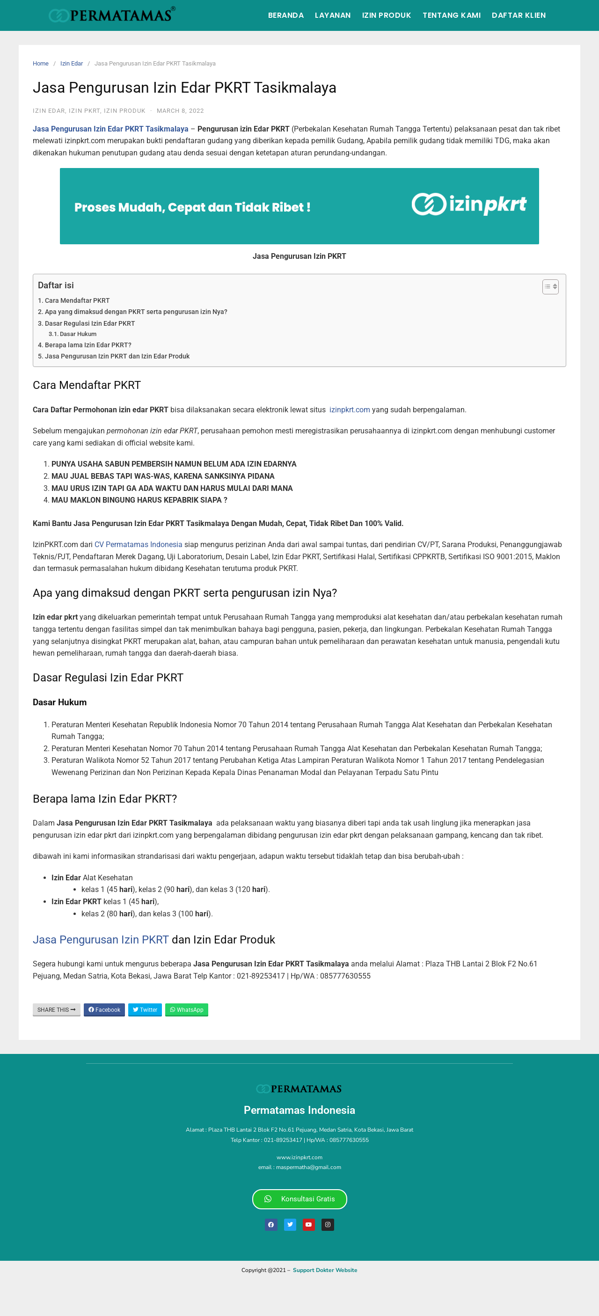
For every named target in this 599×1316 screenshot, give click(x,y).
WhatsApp (187, 1010)
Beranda (286, 15)
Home (41, 63)
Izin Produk (387, 15)
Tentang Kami (452, 15)
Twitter (145, 1010)
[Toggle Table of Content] (545, 287)
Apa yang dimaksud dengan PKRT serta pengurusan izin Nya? (136, 312)
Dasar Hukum (78, 333)
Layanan (333, 15)
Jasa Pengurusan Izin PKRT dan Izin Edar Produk (117, 356)
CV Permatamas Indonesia (139, 544)
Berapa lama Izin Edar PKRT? (88, 345)
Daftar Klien (519, 15)
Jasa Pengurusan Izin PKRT (101, 939)
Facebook (104, 1010)
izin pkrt (84, 110)
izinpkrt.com (349, 409)
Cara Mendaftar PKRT (77, 301)
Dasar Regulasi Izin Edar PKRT (90, 324)
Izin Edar (71, 63)
